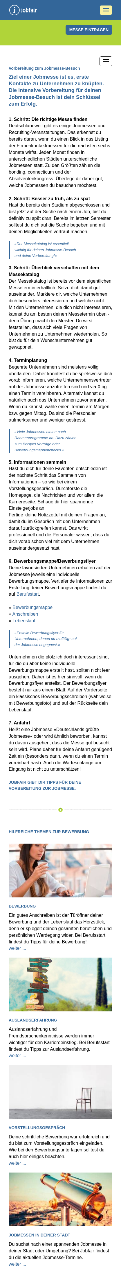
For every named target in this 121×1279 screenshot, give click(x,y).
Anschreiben (25, 614)
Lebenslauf (23, 620)
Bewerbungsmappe (32, 607)
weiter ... (17, 948)
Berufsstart (28, 594)
